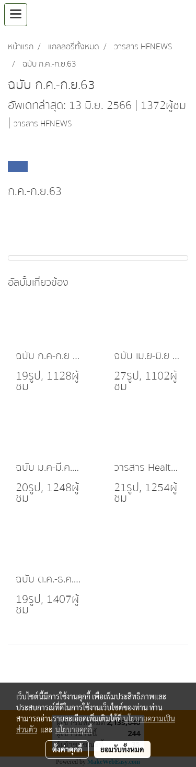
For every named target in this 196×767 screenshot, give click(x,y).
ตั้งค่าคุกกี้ (67, 749)
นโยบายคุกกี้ (73, 729)
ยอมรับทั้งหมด (122, 749)
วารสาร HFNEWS (43, 124)
